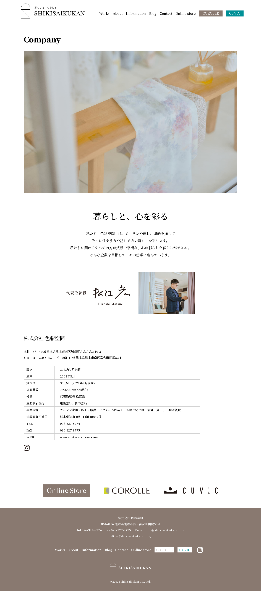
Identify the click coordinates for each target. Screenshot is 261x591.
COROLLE (211, 13)
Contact (166, 13)
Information (136, 13)
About (118, 13)
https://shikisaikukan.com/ (130, 536)
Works (104, 13)
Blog (152, 13)
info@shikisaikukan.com (164, 530)
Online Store (66, 490)
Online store (186, 13)
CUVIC (234, 13)
